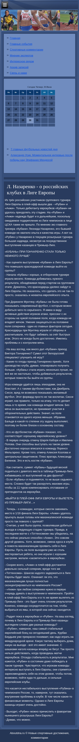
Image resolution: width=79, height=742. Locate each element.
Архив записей (19, 67)
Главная (15, 38)
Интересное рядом (22, 61)
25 (44, 115)
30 (30, 120)
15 (23, 109)
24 (37, 115)
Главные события (21, 44)
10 (37, 103)
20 (8, 115)
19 (51, 109)
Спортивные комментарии (26, 49)
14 (16, 109)
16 (30, 109)
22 (23, 115)
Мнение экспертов (21, 55)
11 (44, 103)
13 (8, 109)
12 (51, 103)
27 (8, 120)
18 (44, 109)
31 (37, 120)
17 (37, 109)
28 (16, 120)
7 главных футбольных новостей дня (34, 149)
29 (23, 120)
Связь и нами (18, 72)
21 (16, 115)
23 (30, 115)
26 (51, 115)
